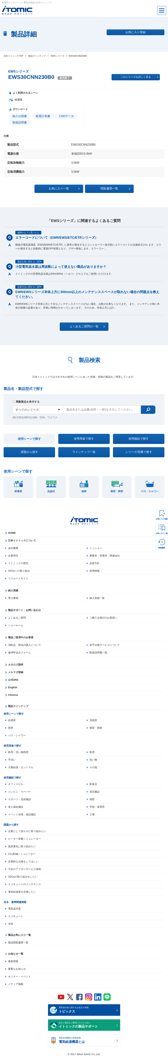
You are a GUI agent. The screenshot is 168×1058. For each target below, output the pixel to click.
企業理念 (13, 555)
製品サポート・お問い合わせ (24, 610)
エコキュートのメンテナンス (24, 884)
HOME (12, 532)
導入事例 (13, 598)
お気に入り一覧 (162, 533)
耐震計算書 (43, 116)
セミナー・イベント (19, 976)
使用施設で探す (138, 438)
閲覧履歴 (161, 548)
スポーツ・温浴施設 (19, 799)
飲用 (92, 752)
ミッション (96, 548)
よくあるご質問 (17, 617)
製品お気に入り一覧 (19, 934)
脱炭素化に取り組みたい (22, 846)
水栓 (10, 923)
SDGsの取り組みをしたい (23, 876)
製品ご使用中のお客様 (20, 637)
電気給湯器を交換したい (22, 891)
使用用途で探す (84, 438)
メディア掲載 (15, 984)
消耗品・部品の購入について (24, 644)
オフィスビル (15, 784)
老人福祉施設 (15, 806)
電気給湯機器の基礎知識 (87, 1040)
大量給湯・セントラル (20, 767)
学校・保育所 (97, 806)
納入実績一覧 (97, 598)
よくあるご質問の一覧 (87, 326)
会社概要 (13, 548)
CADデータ (66, 116)
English (12, 687)
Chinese (13, 694)
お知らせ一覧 (15, 953)
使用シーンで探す (29, 438)
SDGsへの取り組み (19, 570)
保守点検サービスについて (105, 644)
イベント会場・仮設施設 (22, 814)
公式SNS (13, 679)
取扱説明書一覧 (98, 652)
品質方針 (95, 563)
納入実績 (13, 590)
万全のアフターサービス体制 (24, 869)
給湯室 (12, 720)
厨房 (10, 727)
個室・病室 (96, 727)
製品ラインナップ (18, 706)
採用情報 (95, 570)
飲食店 (93, 784)
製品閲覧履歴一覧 (18, 942)
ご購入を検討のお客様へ (103, 617)
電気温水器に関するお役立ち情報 (87, 1010)
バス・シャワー (17, 735)
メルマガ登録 (15, 672)
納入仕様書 (19, 116)
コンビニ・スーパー (19, 791)
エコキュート (15, 916)
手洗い (12, 759)
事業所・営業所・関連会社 (105, 555)
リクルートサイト (18, 578)
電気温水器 (14, 908)
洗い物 (93, 759)
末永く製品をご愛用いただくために (87, 1025)
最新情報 (13, 961)
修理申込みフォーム (19, 652)
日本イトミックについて (22, 540)
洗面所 (93, 720)
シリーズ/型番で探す (138, 451)
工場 (92, 814)
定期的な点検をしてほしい (23, 861)
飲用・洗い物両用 (18, 752)
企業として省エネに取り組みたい (27, 831)
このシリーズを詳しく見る (139, 77)
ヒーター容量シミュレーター (24, 838)
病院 (92, 799)
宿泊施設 (95, 791)
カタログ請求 (15, 664)
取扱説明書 (19, 122)
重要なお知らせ (17, 968)
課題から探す (29, 451)
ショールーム (15, 625)
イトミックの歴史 (18, 563)
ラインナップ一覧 (83, 451)
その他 (93, 767)
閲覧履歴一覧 (115, 188)
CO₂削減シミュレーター (22, 853)
